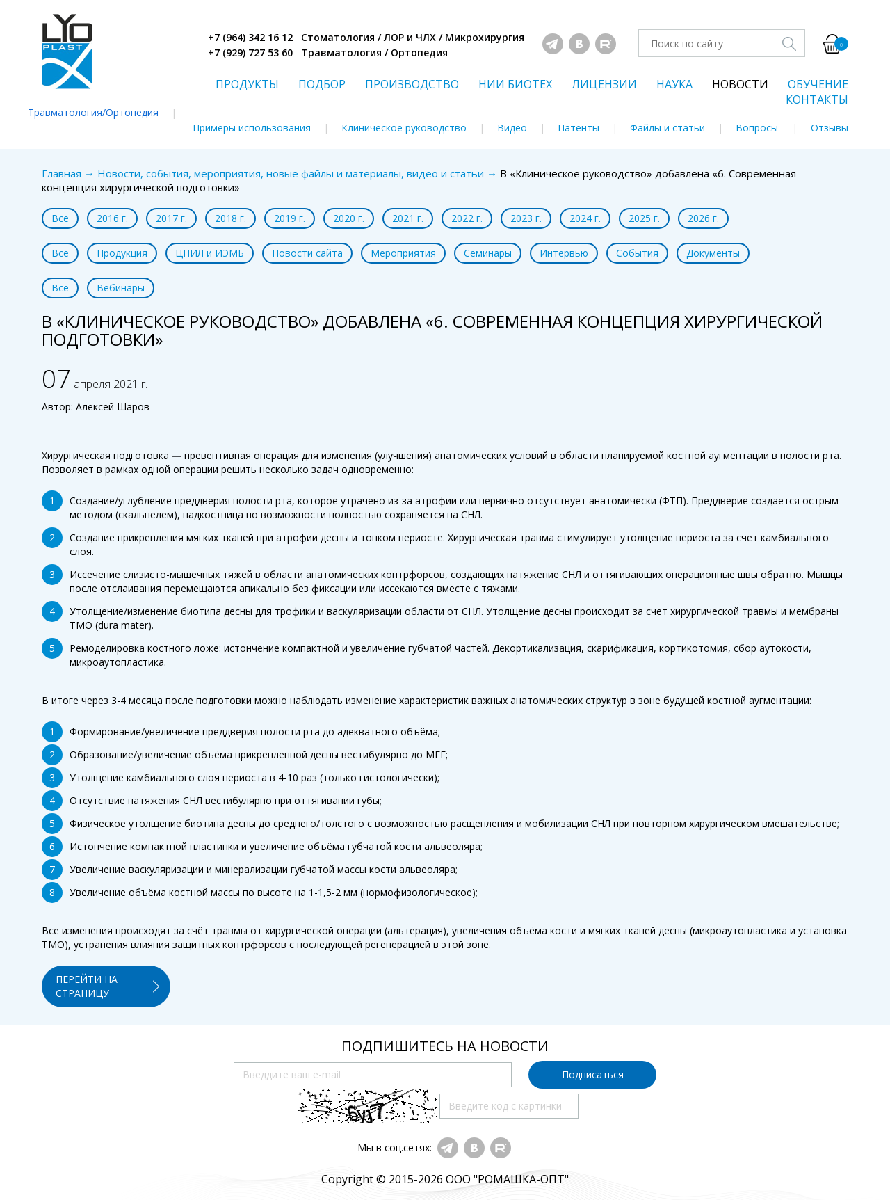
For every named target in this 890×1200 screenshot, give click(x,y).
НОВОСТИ (740, 84)
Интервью (564, 252)
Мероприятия (403, 252)
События (637, 252)
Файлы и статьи (667, 127)
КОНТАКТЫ (817, 99)
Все (60, 218)
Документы (713, 252)
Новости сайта (307, 252)
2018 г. (230, 218)
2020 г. (348, 218)
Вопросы (757, 127)
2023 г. (526, 218)
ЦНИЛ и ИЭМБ (209, 252)
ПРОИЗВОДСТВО (412, 84)
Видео (512, 127)
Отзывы (829, 127)
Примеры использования (252, 127)
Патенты (578, 127)
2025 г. (644, 218)
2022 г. (467, 218)
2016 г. (112, 218)
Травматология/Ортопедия (93, 112)
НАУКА (674, 84)
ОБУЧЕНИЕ (818, 84)
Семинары (488, 252)
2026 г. (703, 218)
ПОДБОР (322, 84)
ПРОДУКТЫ (247, 84)
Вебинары (121, 287)
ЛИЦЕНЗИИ (604, 84)
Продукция (122, 252)
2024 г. (585, 218)
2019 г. (289, 218)
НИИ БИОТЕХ (515, 84)
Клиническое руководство (404, 127)
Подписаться (593, 1074)
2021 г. (407, 218)
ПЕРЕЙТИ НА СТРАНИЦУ (87, 986)
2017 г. (171, 218)
